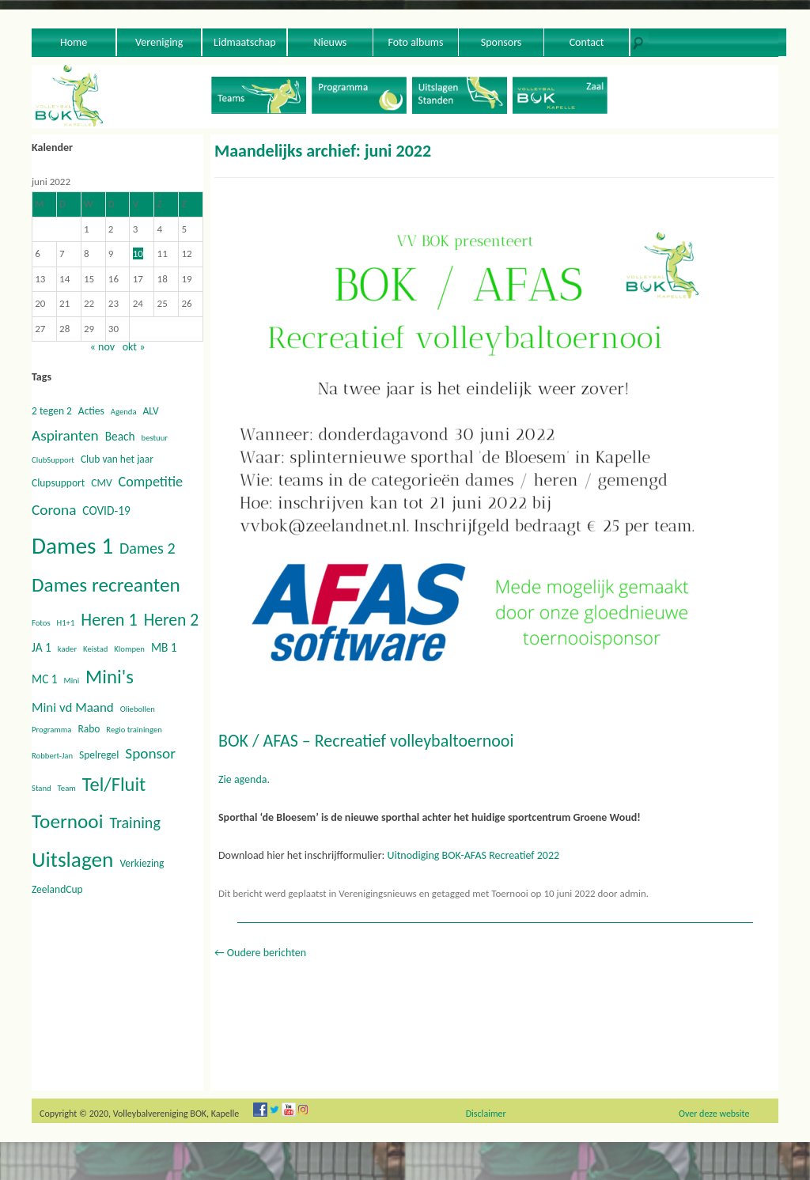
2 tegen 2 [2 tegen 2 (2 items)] (52, 411)
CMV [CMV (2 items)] (101, 483)
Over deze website (714, 1113)
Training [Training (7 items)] (134, 822)
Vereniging (159, 42)
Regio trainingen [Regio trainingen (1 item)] (133, 729)
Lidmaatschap (244, 42)
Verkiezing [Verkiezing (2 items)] (141, 863)
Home (73, 42)
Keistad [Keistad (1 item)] (95, 649)
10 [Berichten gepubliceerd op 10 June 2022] (138, 253)
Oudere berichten (260, 952)
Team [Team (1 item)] (67, 788)
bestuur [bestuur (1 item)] (155, 438)
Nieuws (329, 42)
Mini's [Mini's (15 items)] (109, 676)
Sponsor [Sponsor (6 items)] (150, 753)
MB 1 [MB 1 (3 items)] (164, 647)
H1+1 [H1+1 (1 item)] (66, 623)
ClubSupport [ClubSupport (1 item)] (53, 460)
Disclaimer (486, 1113)
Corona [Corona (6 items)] (54, 510)
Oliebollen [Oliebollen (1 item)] (137, 709)
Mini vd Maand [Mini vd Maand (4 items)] (73, 707)
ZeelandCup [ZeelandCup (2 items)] (57, 889)
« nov (102, 347)
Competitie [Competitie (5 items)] (151, 481)
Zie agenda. (244, 779)
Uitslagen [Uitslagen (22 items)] (72, 859)
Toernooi (509, 893)
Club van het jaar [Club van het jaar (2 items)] (117, 459)
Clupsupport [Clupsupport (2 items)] (58, 483)
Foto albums (415, 42)
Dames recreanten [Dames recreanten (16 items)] (106, 585)
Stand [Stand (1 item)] (41, 788)
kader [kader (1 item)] (67, 649)
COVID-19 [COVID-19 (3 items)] (106, 510)
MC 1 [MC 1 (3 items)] (45, 678)
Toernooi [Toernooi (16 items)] (67, 821)
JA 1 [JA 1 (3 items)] (41, 647)
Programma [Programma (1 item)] (51, 729)
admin (633, 893)
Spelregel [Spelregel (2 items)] (99, 755)
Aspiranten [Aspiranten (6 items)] (65, 435)
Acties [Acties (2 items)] (91, 411)
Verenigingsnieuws (377, 893)
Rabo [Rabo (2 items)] (89, 729)
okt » (134, 347)
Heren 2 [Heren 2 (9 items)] (171, 619)
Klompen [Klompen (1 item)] (129, 649)
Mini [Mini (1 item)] (72, 680)
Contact (587, 42)
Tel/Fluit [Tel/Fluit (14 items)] (114, 784)
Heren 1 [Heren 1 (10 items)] (109, 619)
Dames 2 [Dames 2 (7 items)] (147, 548)
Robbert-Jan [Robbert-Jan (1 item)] (52, 756)
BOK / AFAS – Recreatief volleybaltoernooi (365, 740)
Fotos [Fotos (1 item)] (41, 623)
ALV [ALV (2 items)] (150, 411)
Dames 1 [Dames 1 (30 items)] (72, 545)
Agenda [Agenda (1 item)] (124, 412)
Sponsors (501, 42)
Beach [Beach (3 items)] (120, 436)
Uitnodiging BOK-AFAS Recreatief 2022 (473, 855)
